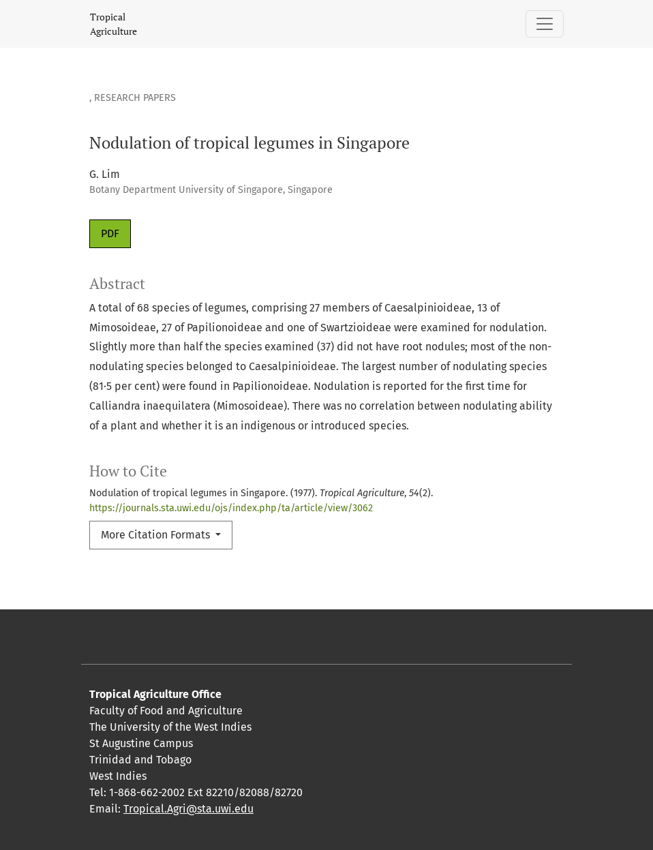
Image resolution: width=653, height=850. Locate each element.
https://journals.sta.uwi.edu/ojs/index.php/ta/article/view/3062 (231, 508)
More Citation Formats (157, 534)
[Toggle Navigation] (545, 23)
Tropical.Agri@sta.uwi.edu (188, 808)
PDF (110, 233)
